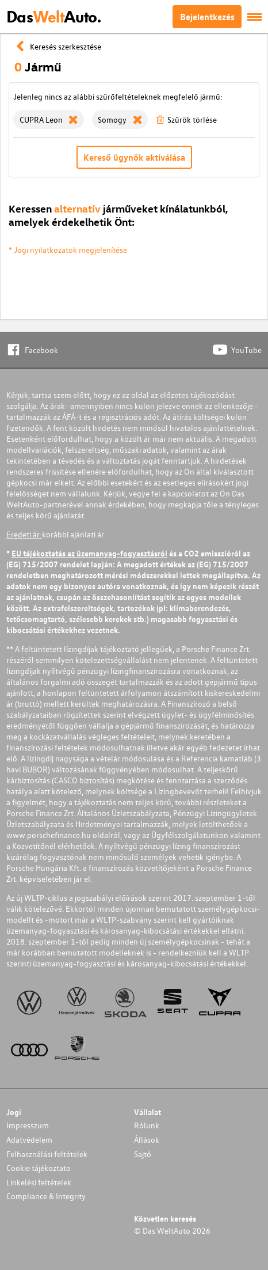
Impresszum (27, 1125)
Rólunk (146, 1125)
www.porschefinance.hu (48, 834)
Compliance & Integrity (46, 1196)
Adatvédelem (29, 1139)
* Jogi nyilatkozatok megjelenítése (68, 249)
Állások (146, 1139)
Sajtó (142, 1153)
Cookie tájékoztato (38, 1167)
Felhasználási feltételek (46, 1153)
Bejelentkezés (207, 16)
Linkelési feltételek (38, 1182)
